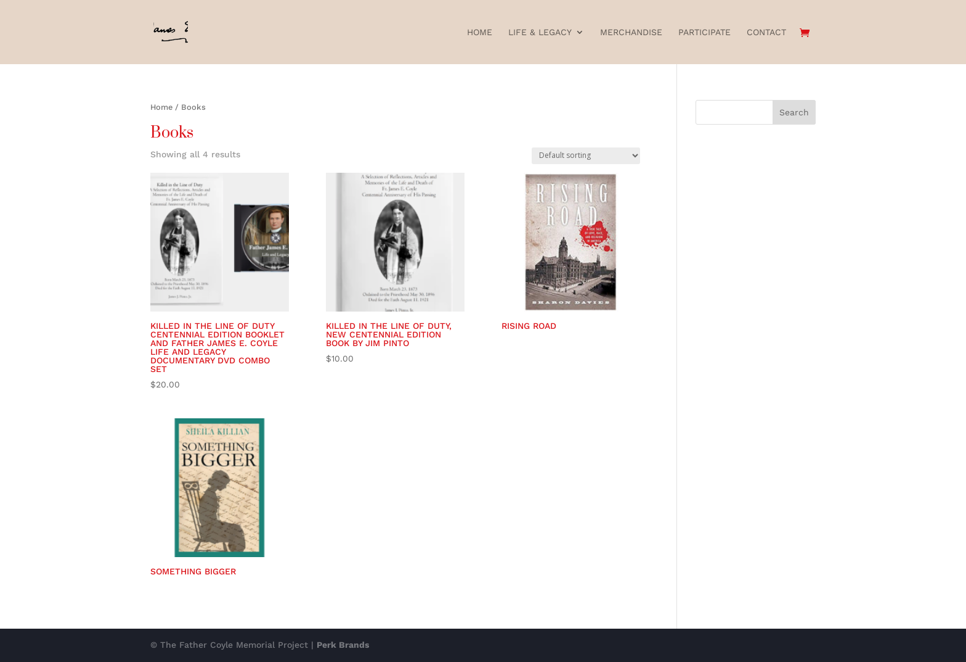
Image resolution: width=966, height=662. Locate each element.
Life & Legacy (540, 32)
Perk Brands (343, 645)
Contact (766, 32)
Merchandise (631, 32)
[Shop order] (586, 155)
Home (479, 32)
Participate (704, 32)
